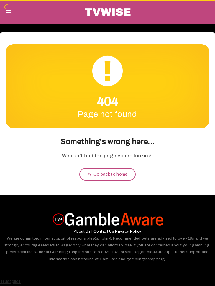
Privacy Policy (128, 231)
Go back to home (107, 174)
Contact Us (103, 231)
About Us (82, 231)
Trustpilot (10, 281)
